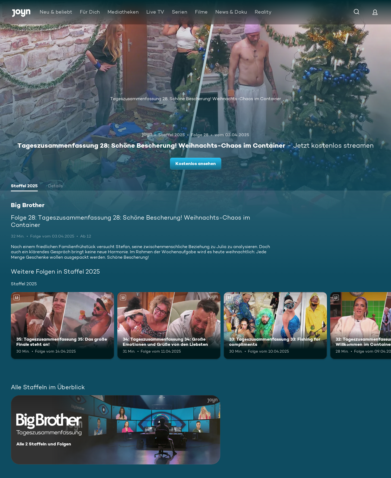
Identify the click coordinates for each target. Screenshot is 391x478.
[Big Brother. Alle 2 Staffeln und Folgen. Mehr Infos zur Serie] (115, 429)
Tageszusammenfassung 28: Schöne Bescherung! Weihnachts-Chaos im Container (195, 98)
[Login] (375, 12)
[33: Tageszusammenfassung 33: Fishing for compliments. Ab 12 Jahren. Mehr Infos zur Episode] (275, 325)
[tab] (24, 186)
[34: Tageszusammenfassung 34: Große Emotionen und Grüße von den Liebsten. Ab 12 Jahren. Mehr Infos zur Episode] (168, 325)
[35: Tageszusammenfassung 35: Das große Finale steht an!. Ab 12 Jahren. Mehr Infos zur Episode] (62, 325)
